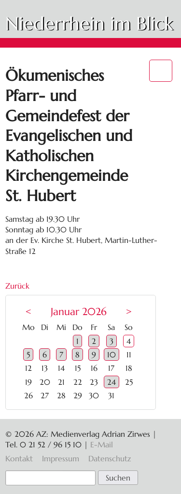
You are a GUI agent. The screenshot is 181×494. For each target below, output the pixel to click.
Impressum (60, 458)
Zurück (17, 286)
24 (111, 382)
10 (111, 354)
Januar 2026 (79, 311)
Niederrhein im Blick (89, 23)
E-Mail (101, 444)
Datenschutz (109, 458)
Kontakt (19, 458)
